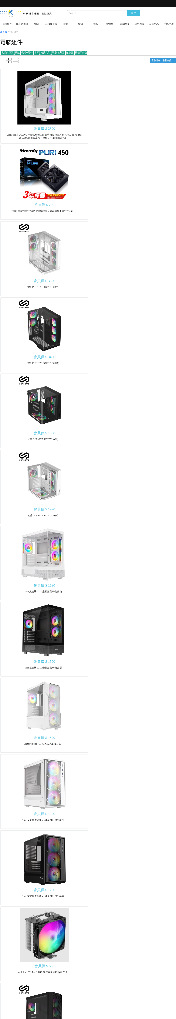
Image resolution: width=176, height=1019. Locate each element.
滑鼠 (95, 24)
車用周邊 (139, 24)
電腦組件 (7, 24)
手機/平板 (169, 24)
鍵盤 (80, 24)
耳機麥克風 (51, 24)
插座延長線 (22, 24)
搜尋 (133, 13)
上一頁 (64, 992)
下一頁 (112, 992)
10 (103, 992)
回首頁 (3, 31)
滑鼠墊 (110, 24)
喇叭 (36, 24)
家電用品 (154, 24)
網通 (66, 24)
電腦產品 (124, 24)
